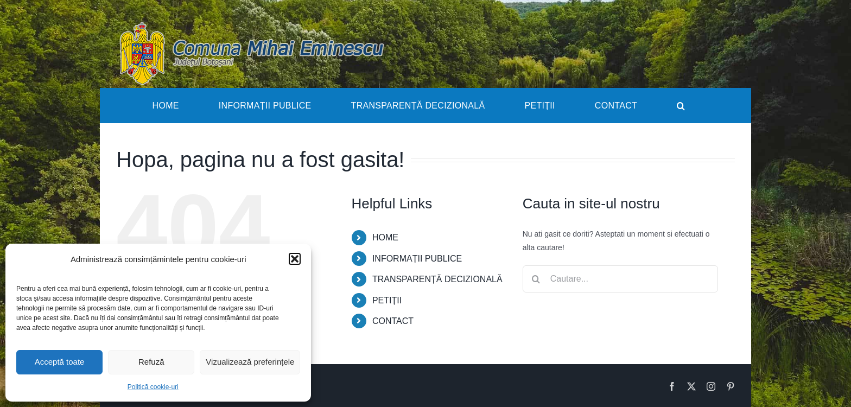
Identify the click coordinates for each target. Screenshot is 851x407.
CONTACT (393, 321)
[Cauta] (536, 278)
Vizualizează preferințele (250, 361)
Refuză (151, 361)
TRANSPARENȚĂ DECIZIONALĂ (437, 279)
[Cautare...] (620, 278)
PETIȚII (387, 300)
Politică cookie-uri (153, 387)
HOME (385, 237)
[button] (294, 258)
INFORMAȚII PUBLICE (417, 258)
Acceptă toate (60, 361)
